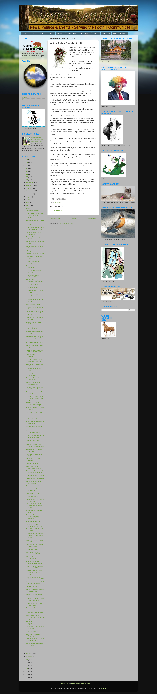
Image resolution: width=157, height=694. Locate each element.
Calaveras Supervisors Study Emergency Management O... (33, 516)
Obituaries (106, 33)
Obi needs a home (32, 608)
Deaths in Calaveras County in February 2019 (35, 599)
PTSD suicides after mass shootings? (34, 318)
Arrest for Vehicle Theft (33, 521)
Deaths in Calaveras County (35, 254)
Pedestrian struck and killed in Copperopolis (35, 639)
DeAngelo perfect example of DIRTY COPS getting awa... (34, 535)
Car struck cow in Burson (34, 486)
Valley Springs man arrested (35, 478)
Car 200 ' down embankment (31, 374)
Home (25, 33)
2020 (26, 177)
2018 (26, 660)
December (30, 182)
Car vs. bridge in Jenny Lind (35, 312)
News (33, 33)
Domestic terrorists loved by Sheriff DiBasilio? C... (35, 431)
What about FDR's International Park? (33, 553)
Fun (114, 33)
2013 (26, 674)
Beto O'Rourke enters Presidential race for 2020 (35, 578)
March (28, 208)
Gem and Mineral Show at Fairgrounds (34, 378)
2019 (26, 180)
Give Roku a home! (32, 284)
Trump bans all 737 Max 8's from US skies (35, 590)
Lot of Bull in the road (33, 586)
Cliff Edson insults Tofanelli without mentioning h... (35, 404)
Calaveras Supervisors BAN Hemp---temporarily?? (35, 582)
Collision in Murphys (32, 211)
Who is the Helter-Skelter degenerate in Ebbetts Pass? (34, 505)
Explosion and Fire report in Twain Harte (35, 500)
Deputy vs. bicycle (32, 463)
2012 (26, 677)
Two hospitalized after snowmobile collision (33, 467)
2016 (26, 666)
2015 (26, 668)
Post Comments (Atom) (66, 223)
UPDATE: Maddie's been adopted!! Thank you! (34, 360)
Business (60, 33)
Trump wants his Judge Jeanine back (33, 482)
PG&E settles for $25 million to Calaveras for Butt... (35, 351)
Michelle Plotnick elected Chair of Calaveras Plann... (34, 572)
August (28, 194)
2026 (26, 159)
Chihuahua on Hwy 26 (33, 287)
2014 (26, 671)
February (29, 653)
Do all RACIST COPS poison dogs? (33, 355)
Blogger (103, 688)
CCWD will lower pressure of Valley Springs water (34, 280)
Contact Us (64, 683)
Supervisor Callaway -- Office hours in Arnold (34, 562)
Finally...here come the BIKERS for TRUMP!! (34, 525)
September (30, 191)
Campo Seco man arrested (35, 475)
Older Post (91, 219)
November (30, 185)
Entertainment (85, 33)
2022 (26, 171)
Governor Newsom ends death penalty (34, 604)
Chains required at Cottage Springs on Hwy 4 (35, 436)
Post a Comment (57, 210)
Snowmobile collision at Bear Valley (33, 489)
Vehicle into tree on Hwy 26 (35, 220)
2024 (26, 165)
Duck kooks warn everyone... (31, 266)
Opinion (50, 33)
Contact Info (26, 100)
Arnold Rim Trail (31, 314)
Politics (41, 33)
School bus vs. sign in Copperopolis (33, 635)
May (28, 202)
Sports (96, 33)
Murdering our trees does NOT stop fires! (34, 327)
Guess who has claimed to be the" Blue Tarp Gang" (37, 139)
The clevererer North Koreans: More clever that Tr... (35, 617)
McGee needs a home (33, 304)
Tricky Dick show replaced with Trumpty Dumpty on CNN (35, 337)
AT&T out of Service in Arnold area (33, 271)
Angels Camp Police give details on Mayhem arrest (35, 276)
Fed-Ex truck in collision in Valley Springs (34, 545)
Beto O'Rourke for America (35, 342)
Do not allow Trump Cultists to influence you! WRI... (35, 228)
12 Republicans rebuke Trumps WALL (33, 557)
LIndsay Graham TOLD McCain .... (33, 323)
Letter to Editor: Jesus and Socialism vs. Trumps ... (34, 388)
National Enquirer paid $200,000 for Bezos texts (35, 445)
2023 (26, 168)
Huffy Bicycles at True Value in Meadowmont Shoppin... (35, 215)
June (28, 199)
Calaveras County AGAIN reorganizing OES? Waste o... (35, 398)
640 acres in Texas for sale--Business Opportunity (35, 471)
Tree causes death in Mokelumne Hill (33, 383)
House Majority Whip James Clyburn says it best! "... (35, 422)
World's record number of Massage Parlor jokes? (34, 611)
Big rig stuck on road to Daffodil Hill (33, 233)
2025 (26, 162)
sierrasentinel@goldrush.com (80, 683)
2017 (26, 663)
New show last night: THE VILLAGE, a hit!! (34, 417)
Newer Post (55, 219)
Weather (123, 33)
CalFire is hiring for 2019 (34, 631)
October (29, 188)
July (27, 197)
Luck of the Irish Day (32, 493)
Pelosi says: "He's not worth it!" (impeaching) (35, 627)
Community (72, 33)
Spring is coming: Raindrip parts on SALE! (34, 567)
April (28, 205)
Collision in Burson (32, 549)
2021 (26, 174)
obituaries (58, 202)
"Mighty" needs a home (33, 251)
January (29, 656)
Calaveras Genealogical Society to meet (34, 427)
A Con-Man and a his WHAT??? (33, 459)
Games (24, 97)
